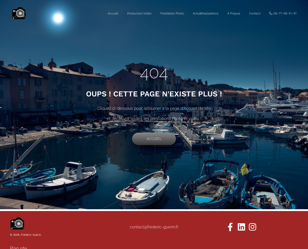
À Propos (233, 13)
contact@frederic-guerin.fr (154, 227)
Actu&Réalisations (205, 13)
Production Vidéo (139, 13)
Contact (254, 13)
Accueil (113, 13)
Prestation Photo (172, 13)
